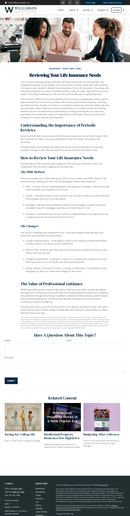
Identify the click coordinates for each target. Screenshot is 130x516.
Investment (40, 492)
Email (68, 340)
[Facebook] (70, 2)
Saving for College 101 (20, 434)
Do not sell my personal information (68, 510)
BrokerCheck (103, 485)
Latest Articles (41, 512)
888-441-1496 (18, 492)
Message (9, 357)
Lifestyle (39, 508)
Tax (37, 502)
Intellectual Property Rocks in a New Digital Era (61, 436)
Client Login (90, 2)
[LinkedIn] (63, 2)
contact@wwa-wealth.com (17, 2)
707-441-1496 (16, 488)
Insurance (40, 498)
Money (38, 505)
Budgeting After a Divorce (101, 434)
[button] (61, 10)
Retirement (40, 488)
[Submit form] (11, 380)
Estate (38, 495)
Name (7, 340)
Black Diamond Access (112, 2)
